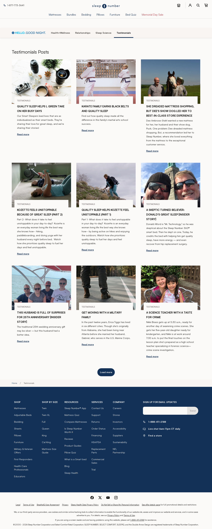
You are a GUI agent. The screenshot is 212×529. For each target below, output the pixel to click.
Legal (18, 504)
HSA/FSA (96, 442)
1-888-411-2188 (137, 520)
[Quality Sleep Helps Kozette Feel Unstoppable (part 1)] (106, 185)
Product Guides (72, 445)
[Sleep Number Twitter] (100, 497)
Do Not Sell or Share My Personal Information (120, 504)
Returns (95, 421)
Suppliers (118, 435)
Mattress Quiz (71, 415)
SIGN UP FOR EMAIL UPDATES (160, 402)
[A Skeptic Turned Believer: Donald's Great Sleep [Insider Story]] (170, 185)
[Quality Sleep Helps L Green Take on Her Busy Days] (41, 81)
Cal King (46, 442)
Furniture (19, 442)
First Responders (23, 459)
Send (193, 410)
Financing (96, 435)
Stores (116, 415)
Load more (106, 372)
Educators (19, 476)
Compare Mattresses (75, 421)
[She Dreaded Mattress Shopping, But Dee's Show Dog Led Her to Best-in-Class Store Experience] (170, 81)
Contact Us (97, 408)
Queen (45, 428)
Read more (23, 134)
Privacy (65, 504)
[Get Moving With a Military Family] (106, 288)
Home (14, 383)
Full (43, 421)
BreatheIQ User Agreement (48, 504)
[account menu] (190, 5)
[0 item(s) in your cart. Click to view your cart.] (206, 5)
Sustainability (120, 442)
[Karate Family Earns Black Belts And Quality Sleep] (106, 81)
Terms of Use (28, 504)
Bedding (18, 421)
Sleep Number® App (75, 408)
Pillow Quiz (70, 452)
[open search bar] (198, 5)
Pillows (17, 435)
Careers (117, 408)
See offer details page (151, 504)
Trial (93, 469)
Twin (44, 408)
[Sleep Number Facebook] (92, 497)
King (44, 435)
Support (95, 415)
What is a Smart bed (75, 459)
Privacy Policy (113, 515)
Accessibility (119, 428)
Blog (66, 466)
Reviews (68, 438)
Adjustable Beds (23, 415)
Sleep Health (71, 472)
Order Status (98, 428)
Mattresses (20, 408)
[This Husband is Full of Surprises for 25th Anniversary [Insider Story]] (41, 288)
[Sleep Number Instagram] (116, 497)
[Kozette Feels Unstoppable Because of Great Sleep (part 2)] (41, 185)
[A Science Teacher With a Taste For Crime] (170, 288)
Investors (118, 421)
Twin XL (46, 415)
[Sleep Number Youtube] (108, 497)
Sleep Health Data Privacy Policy (85, 504)
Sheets (18, 428)
